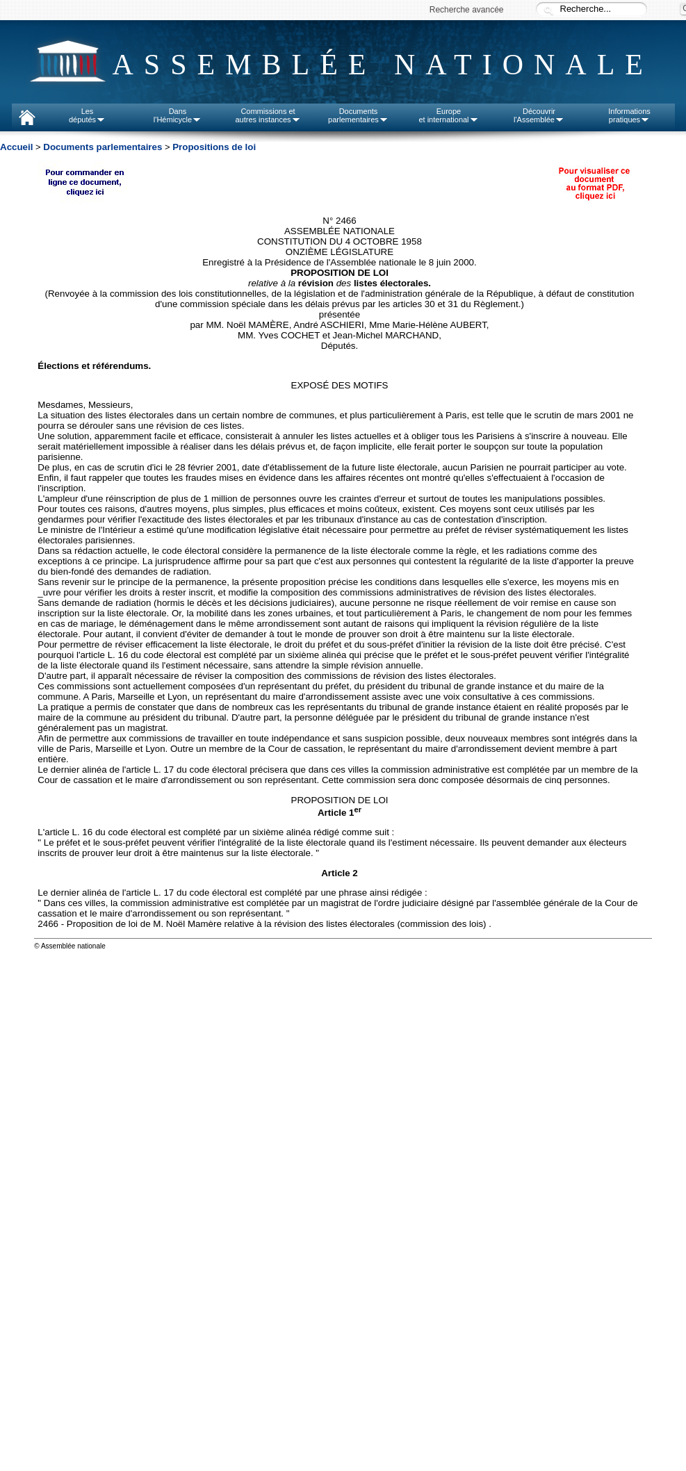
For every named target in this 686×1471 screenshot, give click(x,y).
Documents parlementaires (102, 147)
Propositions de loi (214, 147)
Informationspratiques (629, 115)
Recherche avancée (467, 10)
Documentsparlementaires (358, 115)
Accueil (16, 147)
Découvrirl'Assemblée (539, 115)
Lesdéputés (87, 115)
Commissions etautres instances (267, 115)
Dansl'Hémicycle (178, 115)
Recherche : (548, 10)
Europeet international (448, 115)
